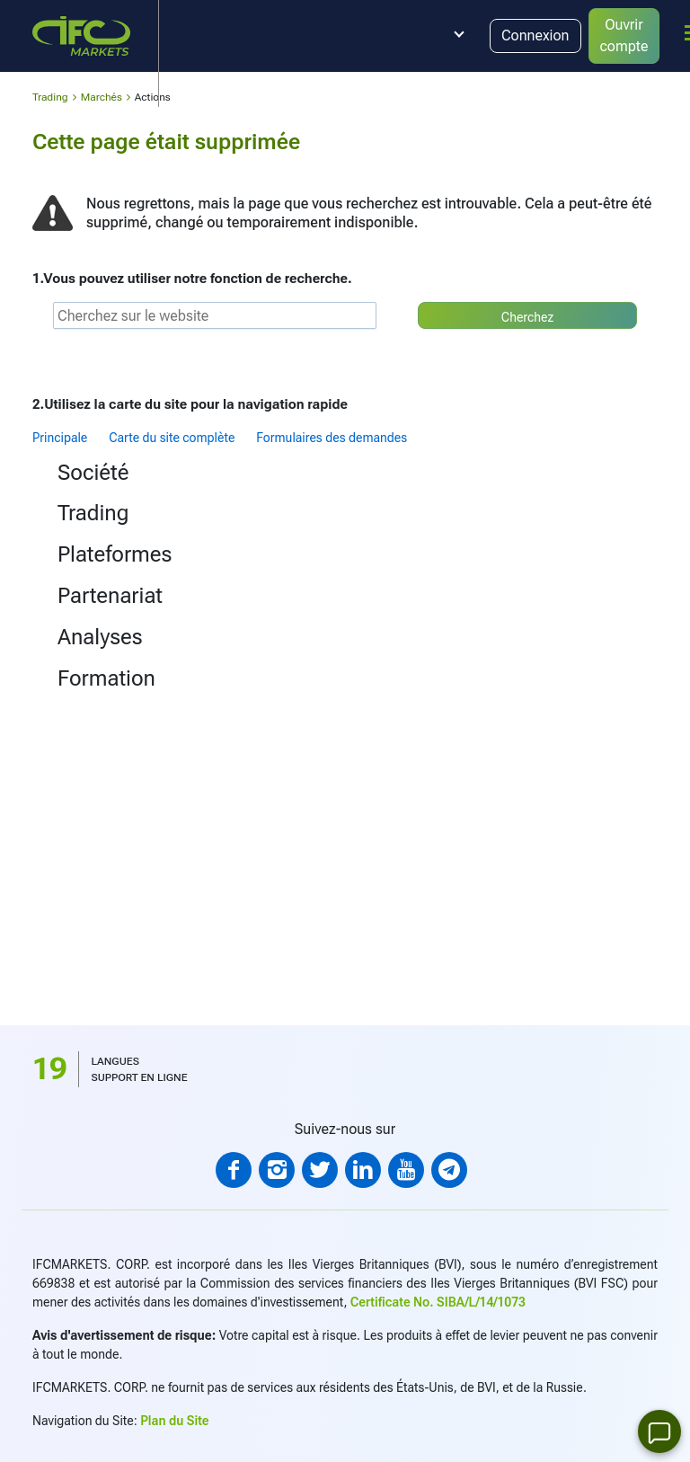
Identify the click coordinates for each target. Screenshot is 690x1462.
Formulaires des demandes (331, 437)
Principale (59, 437)
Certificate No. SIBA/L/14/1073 (438, 1302)
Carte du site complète (171, 437)
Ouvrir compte (624, 35)
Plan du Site (174, 1420)
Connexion (535, 35)
